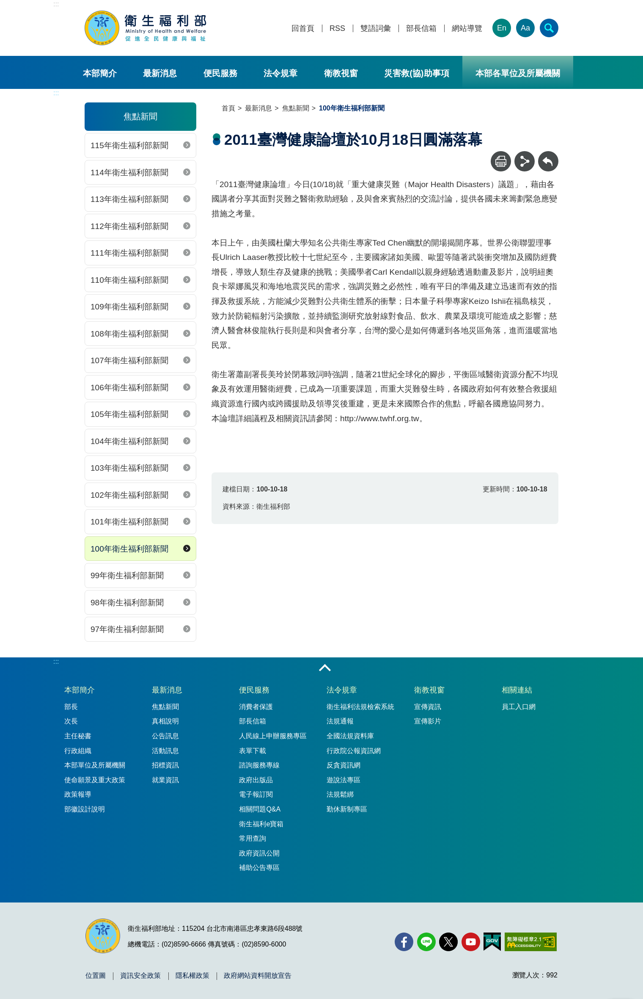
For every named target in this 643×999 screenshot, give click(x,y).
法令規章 (280, 73)
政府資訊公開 (259, 853)
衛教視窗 (341, 73)
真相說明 (165, 721)
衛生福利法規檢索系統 (360, 706)
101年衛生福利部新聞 (129, 521)
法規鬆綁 (340, 794)
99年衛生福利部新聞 (127, 575)
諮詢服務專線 (259, 765)
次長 (71, 721)
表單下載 (252, 750)
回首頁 (302, 29)
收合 (325, 668)
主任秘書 (77, 736)
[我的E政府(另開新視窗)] (492, 942)
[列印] (501, 161)
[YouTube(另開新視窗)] (471, 942)
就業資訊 (165, 780)
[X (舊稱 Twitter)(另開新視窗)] (448, 942)
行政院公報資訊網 (354, 750)
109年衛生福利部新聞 (129, 306)
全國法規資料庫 (350, 736)
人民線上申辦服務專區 (273, 736)
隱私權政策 (192, 975)
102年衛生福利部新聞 (129, 495)
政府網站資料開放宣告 (257, 975)
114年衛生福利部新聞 (129, 172)
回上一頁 (548, 155)
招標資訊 (165, 765)
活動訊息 (165, 750)
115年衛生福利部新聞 (129, 145)
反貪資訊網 (343, 765)
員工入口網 (519, 706)
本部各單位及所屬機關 (517, 73)
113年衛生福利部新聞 (129, 199)
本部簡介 (100, 73)
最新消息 (160, 73)
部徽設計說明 (84, 809)
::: (56, 4)
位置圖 (95, 975)
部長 (71, 706)
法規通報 (340, 721)
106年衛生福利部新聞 (129, 387)
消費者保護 (256, 706)
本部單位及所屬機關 (94, 765)
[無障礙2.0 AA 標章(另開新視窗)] (531, 942)
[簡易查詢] (549, 28)
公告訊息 (165, 736)
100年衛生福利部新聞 (129, 548)
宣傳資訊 (427, 706)
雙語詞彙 (375, 29)
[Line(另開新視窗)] (426, 942)
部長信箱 (421, 29)
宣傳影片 (427, 721)
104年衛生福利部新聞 (129, 441)
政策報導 (77, 794)
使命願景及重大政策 (94, 780)
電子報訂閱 (256, 794)
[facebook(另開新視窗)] (404, 942)
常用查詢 (252, 838)
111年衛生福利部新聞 (129, 252)
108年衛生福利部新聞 (129, 333)
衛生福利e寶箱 (261, 824)
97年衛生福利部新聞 (127, 629)
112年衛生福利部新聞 (129, 226)
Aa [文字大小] (525, 28)
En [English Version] (501, 28)
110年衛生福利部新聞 (129, 280)
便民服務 (220, 73)
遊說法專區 (343, 780)
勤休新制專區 (347, 809)
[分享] (524, 161)
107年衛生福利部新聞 (129, 360)
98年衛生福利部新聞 (127, 602)
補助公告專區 (259, 867)
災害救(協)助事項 (416, 73)
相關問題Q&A (259, 809)
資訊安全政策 (140, 975)
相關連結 (517, 690)
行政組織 (77, 750)
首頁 (228, 108)
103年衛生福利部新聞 (129, 468)
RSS (337, 29)
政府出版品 (256, 780)
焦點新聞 (295, 108)
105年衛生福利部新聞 (129, 414)
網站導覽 (467, 29)
